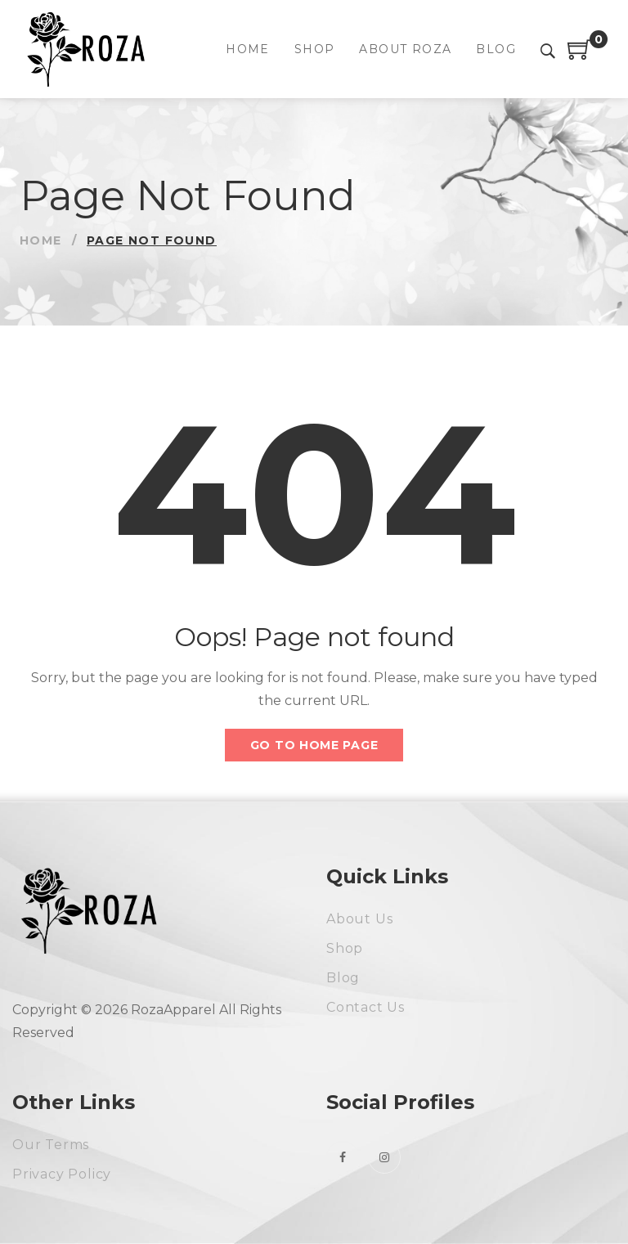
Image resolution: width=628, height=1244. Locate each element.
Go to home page (314, 745)
